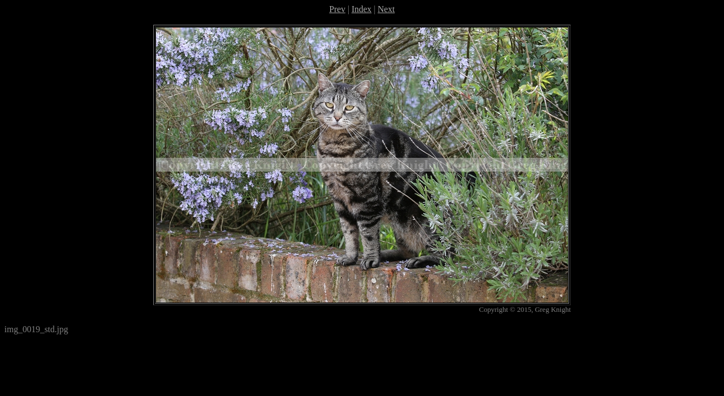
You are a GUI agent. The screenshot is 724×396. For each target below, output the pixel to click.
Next (386, 9)
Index (361, 9)
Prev (337, 9)
